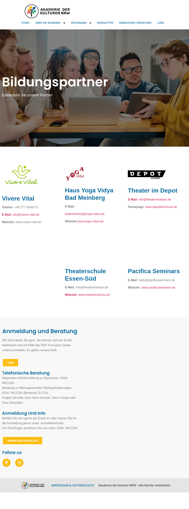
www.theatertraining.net (94, 294)
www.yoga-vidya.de (90, 221)
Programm (79, 23)
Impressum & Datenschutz (72, 485)
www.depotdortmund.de (161, 206)
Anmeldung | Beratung (135, 23)
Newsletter (105, 23)
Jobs (160, 23)
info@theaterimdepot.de (155, 199)
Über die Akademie (47, 23)
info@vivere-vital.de (20, 214)
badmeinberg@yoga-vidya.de (85, 214)
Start (26, 23)
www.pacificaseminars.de (158, 287)
